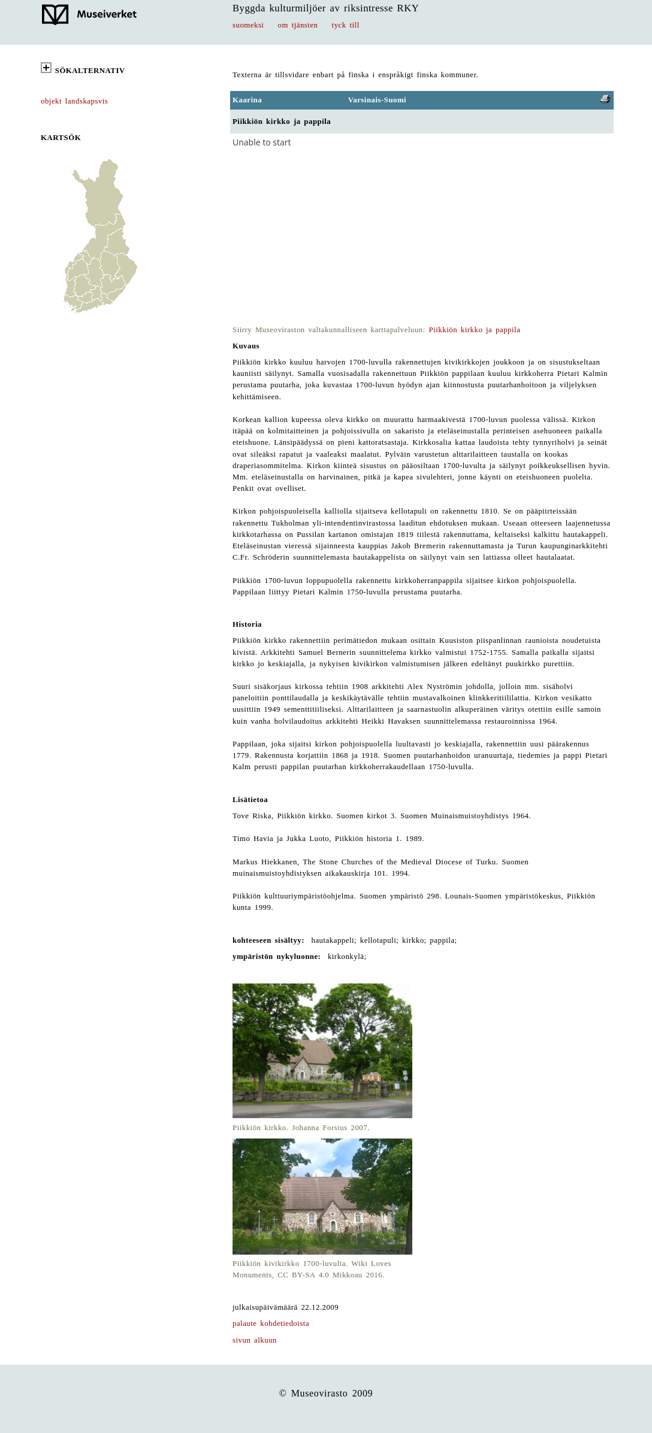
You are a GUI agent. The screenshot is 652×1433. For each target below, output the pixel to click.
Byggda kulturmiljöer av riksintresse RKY (326, 8)
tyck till (346, 25)
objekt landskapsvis (74, 101)
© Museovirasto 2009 (326, 1393)
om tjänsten (298, 25)
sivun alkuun (255, 1340)
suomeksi (248, 25)
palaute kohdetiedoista (271, 1323)
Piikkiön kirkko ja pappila (475, 330)
